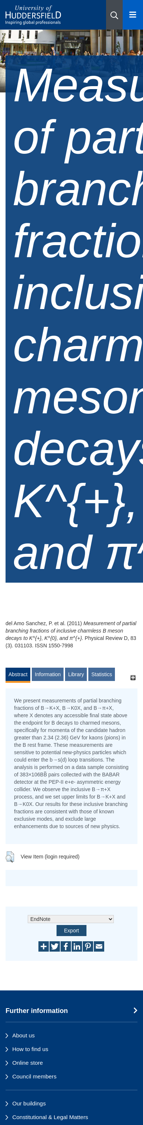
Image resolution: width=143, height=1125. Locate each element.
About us (23, 1035)
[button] (114, 15)
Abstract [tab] (17, 674)
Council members (34, 1076)
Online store (27, 1063)
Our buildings (29, 1103)
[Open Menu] (133, 15)
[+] (133, 678)
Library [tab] (76, 674)
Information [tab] (48, 674)
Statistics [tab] (101, 674)
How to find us (30, 1049)
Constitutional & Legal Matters (50, 1117)
